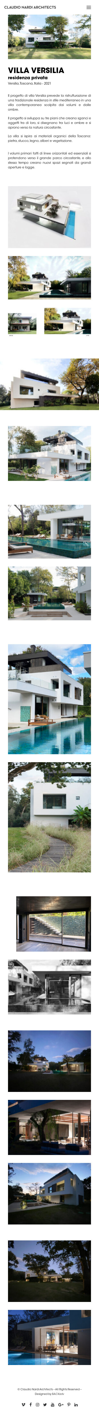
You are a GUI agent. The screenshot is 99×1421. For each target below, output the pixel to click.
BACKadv (58, 1394)
